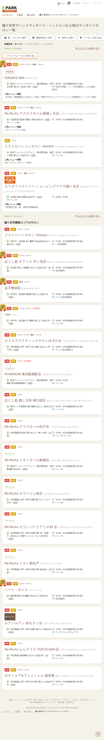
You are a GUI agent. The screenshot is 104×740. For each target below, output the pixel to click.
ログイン (86, 3)
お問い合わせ (38, 700)
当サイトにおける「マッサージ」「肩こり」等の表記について (69, 700)
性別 (62, 3)
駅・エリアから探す (15, 38)
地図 (35, 86)
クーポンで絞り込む (91, 38)
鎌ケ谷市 (31, 15)
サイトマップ (51, 702)
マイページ (97, 3)
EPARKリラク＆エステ (9, 9)
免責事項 (69, 702)
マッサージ (7, 15)
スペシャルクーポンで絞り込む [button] (19, 56)
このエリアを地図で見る (88, 48)
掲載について (14, 700)
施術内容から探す (42, 38)
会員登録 (76, 3)
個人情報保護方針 (37, 702)
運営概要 (61, 702)
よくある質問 (26, 700)
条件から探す (66, 38)
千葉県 (20, 15)
